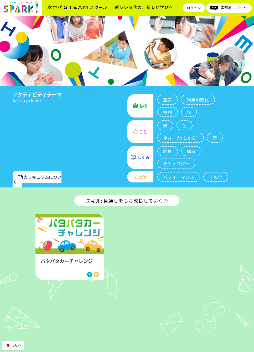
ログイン (194, 7)
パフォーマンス (178, 177)
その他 (215, 177)
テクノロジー (176, 163)
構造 (191, 151)
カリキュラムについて (37, 179)
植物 (167, 112)
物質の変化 (198, 99)
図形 (167, 151)
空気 (167, 99)
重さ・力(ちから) (180, 138)
